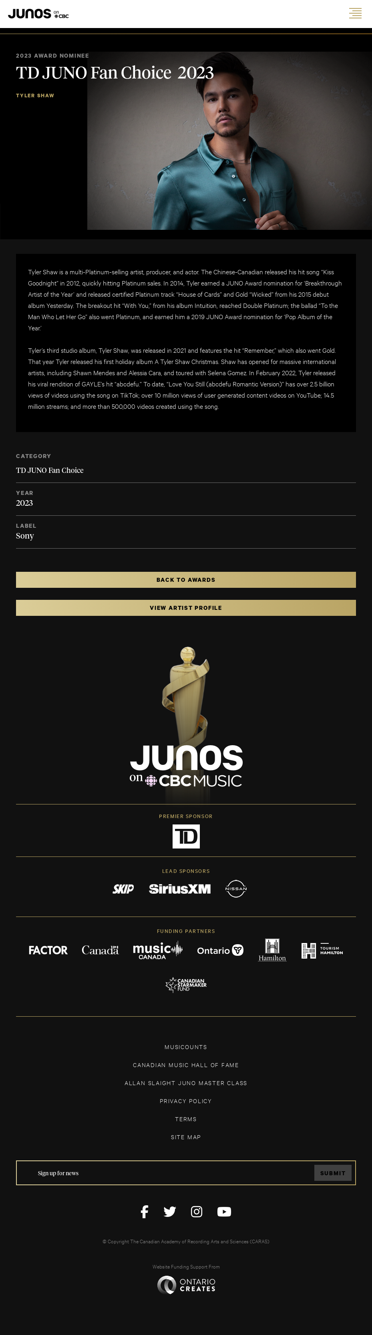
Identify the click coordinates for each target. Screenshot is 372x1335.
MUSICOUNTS (186, 1046)
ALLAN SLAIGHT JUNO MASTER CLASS (186, 1082)
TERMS (186, 1118)
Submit (333, 1173)
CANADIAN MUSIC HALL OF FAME (186, 1064)
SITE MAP (186, 1136)
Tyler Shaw (35, 95)
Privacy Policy (186, 1100)
